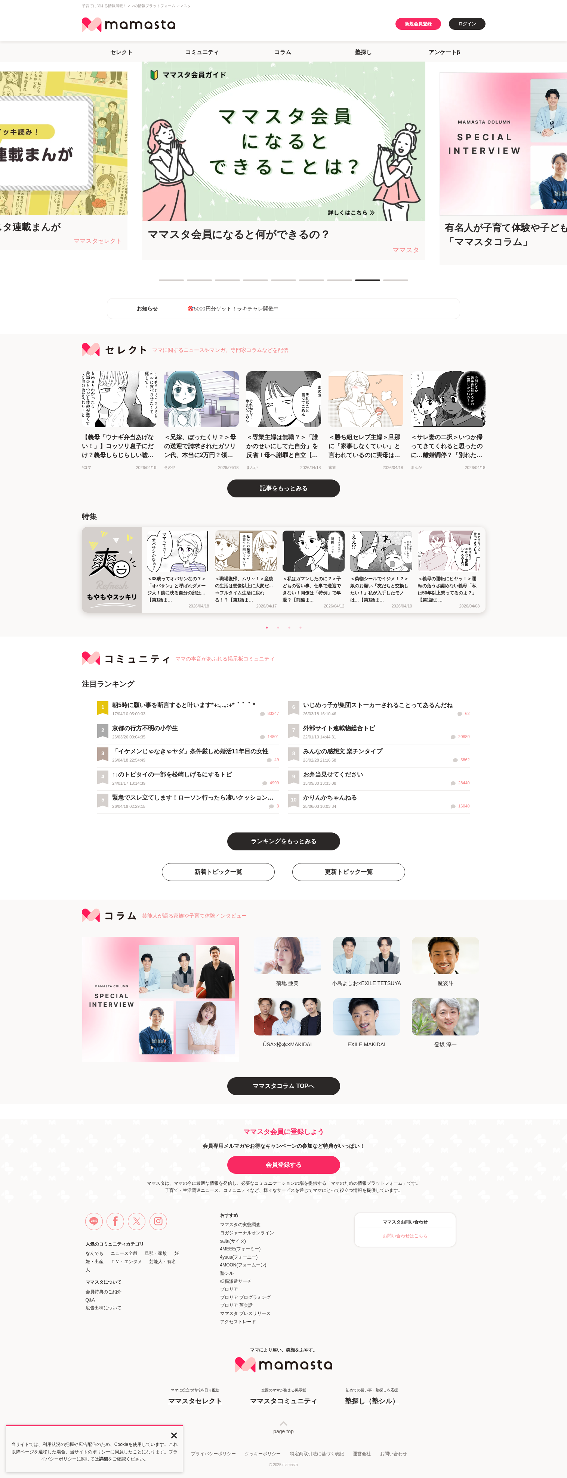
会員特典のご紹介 (103, 1291)
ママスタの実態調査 (240, 1224)
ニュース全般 (124, 1253)
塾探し (363, 52)
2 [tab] (190, 283)
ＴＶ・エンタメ (126, 1261)
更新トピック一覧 (349, 872)
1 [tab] (162, 283)
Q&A (90, 1300)
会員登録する (284, 1165)
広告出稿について (103, 1307)
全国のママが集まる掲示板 (283, 1397)
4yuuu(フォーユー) (239, 1257)
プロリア (229, 1289)
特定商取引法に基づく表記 (317, 1453)
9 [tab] (387, 283)
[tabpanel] (283, 161)
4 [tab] (246, 283)
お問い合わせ (393, 1453)
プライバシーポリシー (213, 1453)
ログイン (467, 23)
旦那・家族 (156, 1253)
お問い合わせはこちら (405, 1235)
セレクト (121, 52)
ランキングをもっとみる (284, 841)
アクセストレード (238, 1321)
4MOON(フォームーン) (243, 1265)
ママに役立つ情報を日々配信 (195, 1397)
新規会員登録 (418, 23)
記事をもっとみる (284, 488)
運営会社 (362, 1453)
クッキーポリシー (263, 1453)
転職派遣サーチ (236, 1281)
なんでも (95, 1253)
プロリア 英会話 (236, 1305)
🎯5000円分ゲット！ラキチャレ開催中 (232, 309)
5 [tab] (274, 283)
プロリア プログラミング (245, 1297)
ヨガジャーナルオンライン (247, 1232)
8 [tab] (359, 283)
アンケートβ (444, 52)
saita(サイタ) (233, 1241)
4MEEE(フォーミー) (240, 1249)
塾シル (227, 1273)
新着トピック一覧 (218, 872)
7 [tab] (331, 283)
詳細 (103, 1459)
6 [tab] (302, 283)
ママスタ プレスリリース (245, 1313)
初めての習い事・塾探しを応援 (372, 1397)
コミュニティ (202, 52)
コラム (282, 52)
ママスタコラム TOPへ (283, 1086)
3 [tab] (218, 283)
